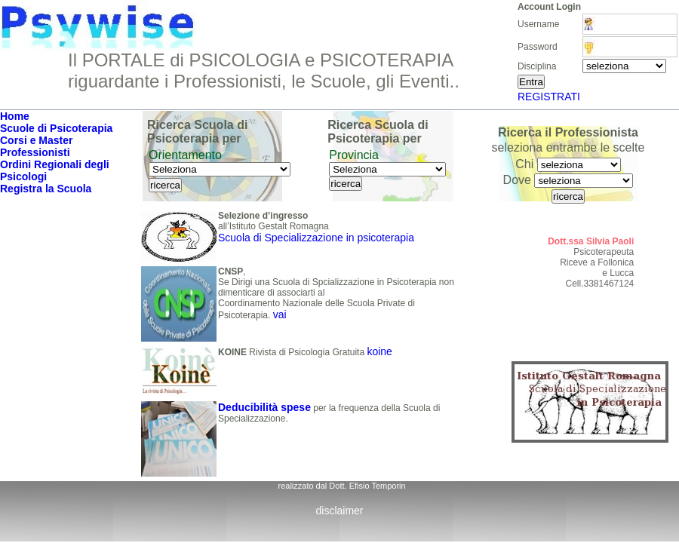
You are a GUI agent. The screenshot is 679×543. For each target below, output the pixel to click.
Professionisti (35, 152)
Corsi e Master (36, 140)
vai (280, 314)
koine (379, 351)
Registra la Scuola (45, 189)
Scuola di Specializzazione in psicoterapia (316, 238)
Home (14, 116)
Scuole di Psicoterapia (56, 128)
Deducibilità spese (264, 407)
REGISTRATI (549, 96)
